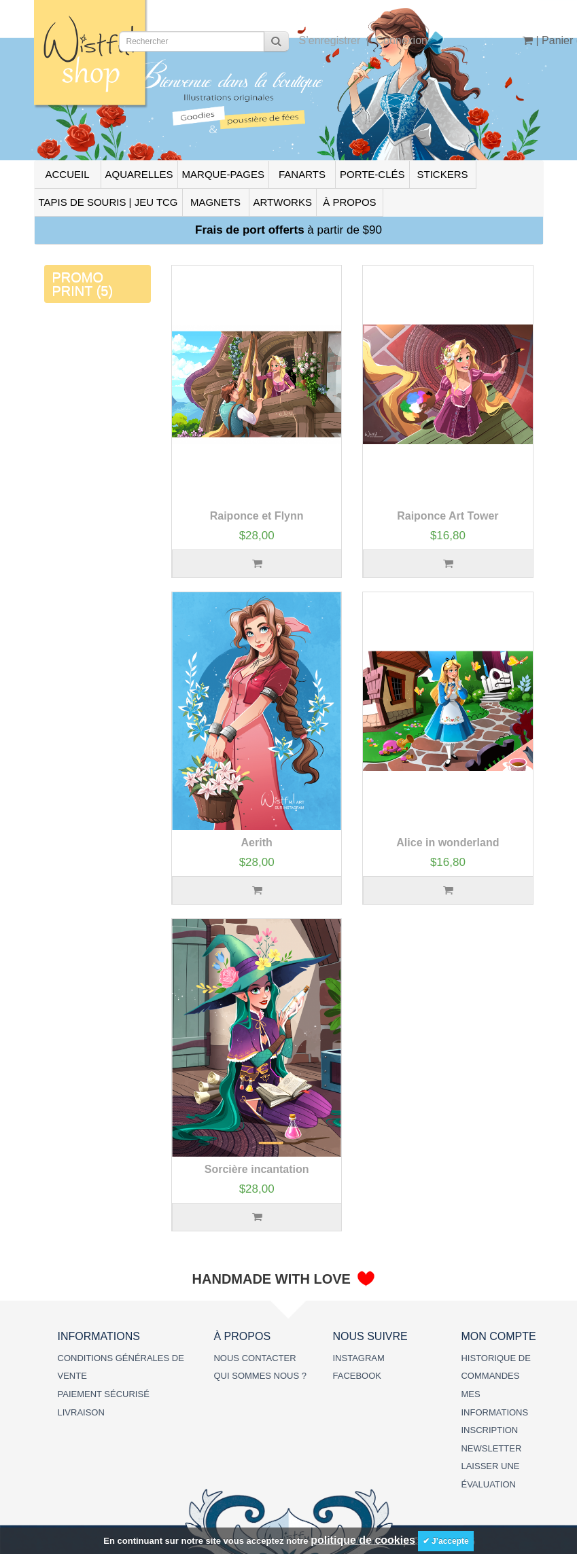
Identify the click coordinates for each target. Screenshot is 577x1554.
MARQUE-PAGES (223, 174)
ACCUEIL (67, 174)
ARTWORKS (282, 202)
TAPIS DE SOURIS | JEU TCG (108, 202)
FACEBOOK (356, 1376)
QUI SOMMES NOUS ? (260, 1376)
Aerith (257, 842)
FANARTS (302, 174)
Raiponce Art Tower (447, 516)
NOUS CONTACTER (254, 1358)
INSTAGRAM (358, 1358)
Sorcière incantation (257, 1169)
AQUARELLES (139, 174)
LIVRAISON (81, 1412)
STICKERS (442, 174)
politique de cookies (363, 1540)
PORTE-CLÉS (372, 174)
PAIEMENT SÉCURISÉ (104, 1394)
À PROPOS (349, 202)
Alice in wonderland (447, 842)
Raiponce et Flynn (257, 516)
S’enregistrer (330, 40)
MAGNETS (215, 202)
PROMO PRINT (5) (82, 284)
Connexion (401, 40)
